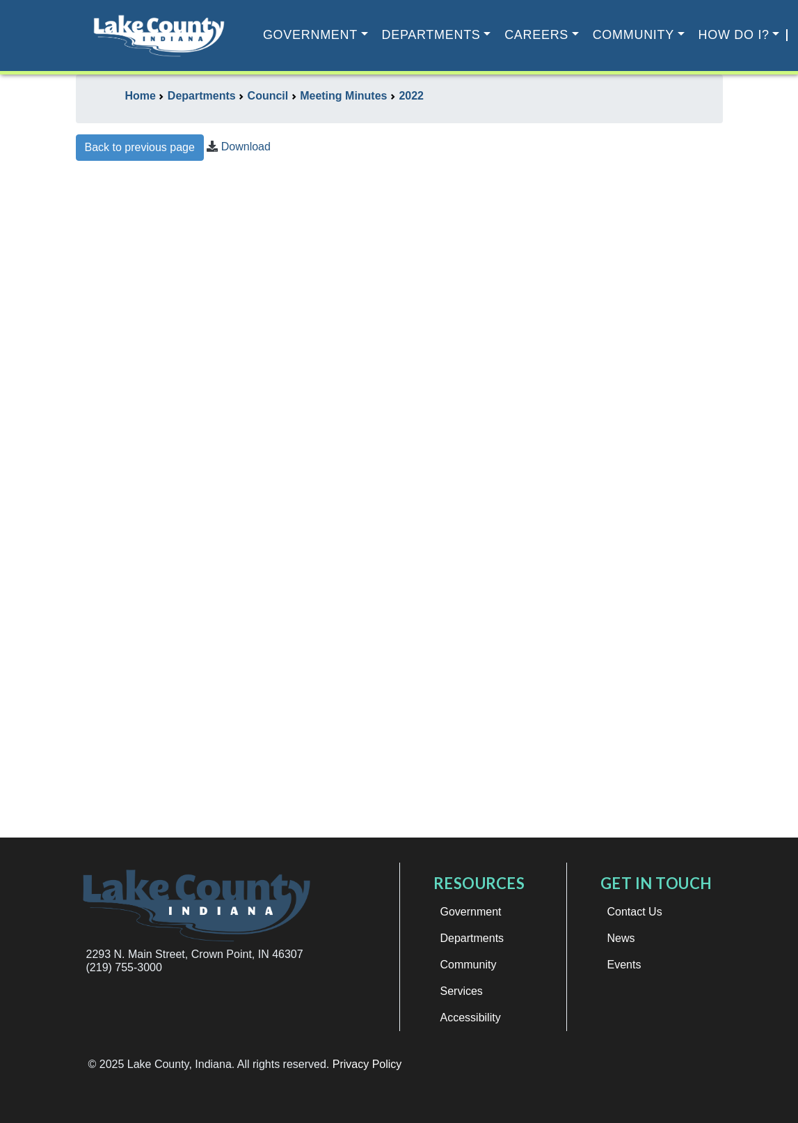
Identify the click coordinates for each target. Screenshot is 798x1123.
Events (624, 965)
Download (246, 146)
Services (461, 991)
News (621, 938)
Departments (431, 35)
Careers (536, 35)
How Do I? (734, 35)
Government (310, 35)
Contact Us (634, 912)
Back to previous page (140, 147)
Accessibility (470, 1017)
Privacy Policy (367, 1064)
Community (633, 35)
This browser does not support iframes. (399, 505)
